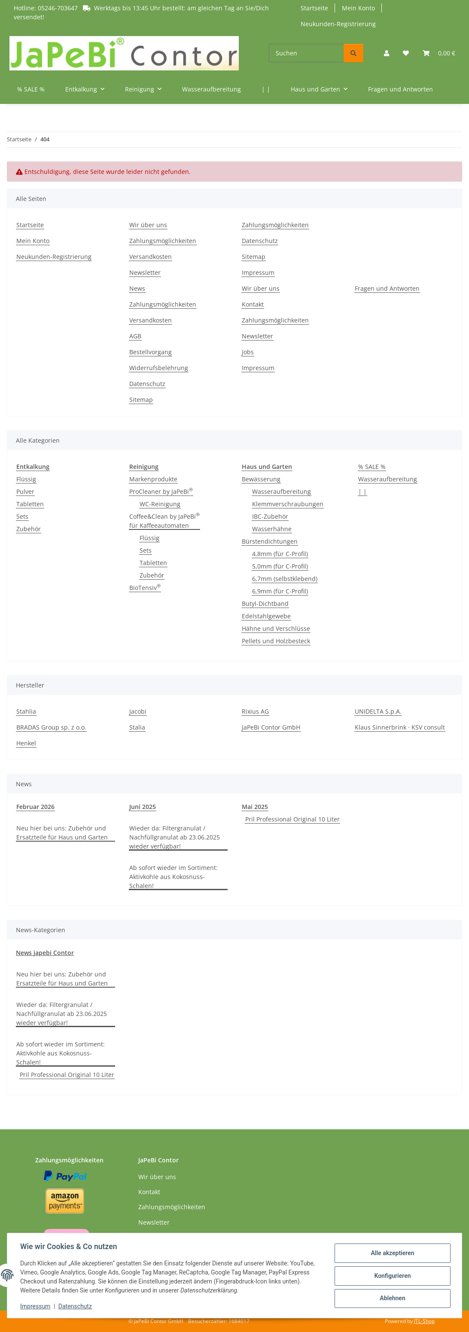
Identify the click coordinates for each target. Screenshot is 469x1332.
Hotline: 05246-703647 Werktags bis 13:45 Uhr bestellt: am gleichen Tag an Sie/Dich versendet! (141, 12)
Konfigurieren (391, 1275)
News (137, 288)
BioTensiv (145, 587)
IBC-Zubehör (270, 516)
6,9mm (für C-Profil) (280, 591)
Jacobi (137, 711)
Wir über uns (148, 225)
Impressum (36, 1306)
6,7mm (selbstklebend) (284, 579)
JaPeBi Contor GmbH (271, 727)
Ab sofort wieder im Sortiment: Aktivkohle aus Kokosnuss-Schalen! (173, 877)
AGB (135, 336)
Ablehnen (391, 1298)
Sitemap (253, 256)
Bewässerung (261, 479)
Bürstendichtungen (270, 541)
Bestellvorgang (150, 352)
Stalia (137, 727)
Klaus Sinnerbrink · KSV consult (400, 727)
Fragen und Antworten (387, 288)
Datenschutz (76, 1306)
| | (362, 491)
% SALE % (372, 466)
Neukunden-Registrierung (338, 24)
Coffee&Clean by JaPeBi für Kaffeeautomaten (164, 520)
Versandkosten (150, 256)
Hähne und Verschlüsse (276, 628)
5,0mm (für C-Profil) (280, 566)
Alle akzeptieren (391, 1253)
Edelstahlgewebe (266, 616)
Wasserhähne (272, 529)
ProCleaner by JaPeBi (161, 491)
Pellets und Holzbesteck (276, 641)
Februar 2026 (35, 807)
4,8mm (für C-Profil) (280, 554)
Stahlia (26, 711)
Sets (22, 516)
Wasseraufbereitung (281, 491)
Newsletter (145, 272)
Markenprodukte (153, 479)
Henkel (26, 743)
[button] (386, 53)
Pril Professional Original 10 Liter (292, 819)
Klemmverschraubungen (287, 504)
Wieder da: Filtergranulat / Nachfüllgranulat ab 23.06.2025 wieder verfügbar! (174, 837)
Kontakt (253, 304)
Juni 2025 (142, 807)
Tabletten (30, 504)
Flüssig (26, 479)
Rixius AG (255, 711)
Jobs (248, 352)
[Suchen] (306, 53)
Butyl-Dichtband (265, 603)
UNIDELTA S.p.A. (378, 711)
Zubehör (28, 529)
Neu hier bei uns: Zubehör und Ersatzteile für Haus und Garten (62, 832)
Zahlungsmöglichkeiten (162, 241)
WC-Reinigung (160, 504)
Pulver (25, 491)
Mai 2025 (255, 807)
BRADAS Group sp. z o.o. (51, 727)
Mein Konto (358, 8)
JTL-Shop (424, 1321)
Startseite (314, 8)
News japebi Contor (45, 953)
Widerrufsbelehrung (158, 368)
